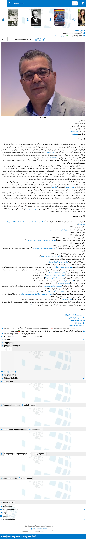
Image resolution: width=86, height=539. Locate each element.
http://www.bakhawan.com (75, 314)
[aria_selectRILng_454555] (9, 349)
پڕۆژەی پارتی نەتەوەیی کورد (59, 229)
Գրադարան (19, 3)
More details (31, 536)
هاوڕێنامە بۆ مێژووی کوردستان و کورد (43, 248)
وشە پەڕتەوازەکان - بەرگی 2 (56, 272)
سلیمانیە (75, 134)
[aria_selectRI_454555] (3, 349)
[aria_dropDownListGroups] (17, 454)
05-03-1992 (70, 187)
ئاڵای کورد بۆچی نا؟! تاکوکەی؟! (50, 256)
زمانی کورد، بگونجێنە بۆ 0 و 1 (54, 291)
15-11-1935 (50, 152)
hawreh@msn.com (78, 320)
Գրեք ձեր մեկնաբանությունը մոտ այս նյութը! (21, 336)
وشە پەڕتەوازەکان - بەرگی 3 (55, 275)
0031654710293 (78, 323)
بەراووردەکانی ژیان (63, 283)
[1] (31, 304)
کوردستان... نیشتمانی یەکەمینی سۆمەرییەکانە (41, 240)
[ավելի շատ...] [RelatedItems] (10, 371)
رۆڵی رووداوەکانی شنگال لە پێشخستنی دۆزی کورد (36, 294)
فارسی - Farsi (60, 35)
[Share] (4, 39)
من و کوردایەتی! (66, 299)
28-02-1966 (74, 131)
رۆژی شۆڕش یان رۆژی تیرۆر (58, 261)
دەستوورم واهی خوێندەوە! (53, 285)
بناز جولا (54, 187)
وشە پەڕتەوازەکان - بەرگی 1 (63, 267)
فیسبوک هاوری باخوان (76, 317)
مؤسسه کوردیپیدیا (31, 208)
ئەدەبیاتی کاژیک (68, 280)
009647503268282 (77, 325)
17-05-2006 (54, 157)
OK (23, 536)
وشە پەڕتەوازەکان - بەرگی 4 (55, 277)
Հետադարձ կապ (38, 528)
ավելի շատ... (28, 405)
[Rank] (10, 39)
